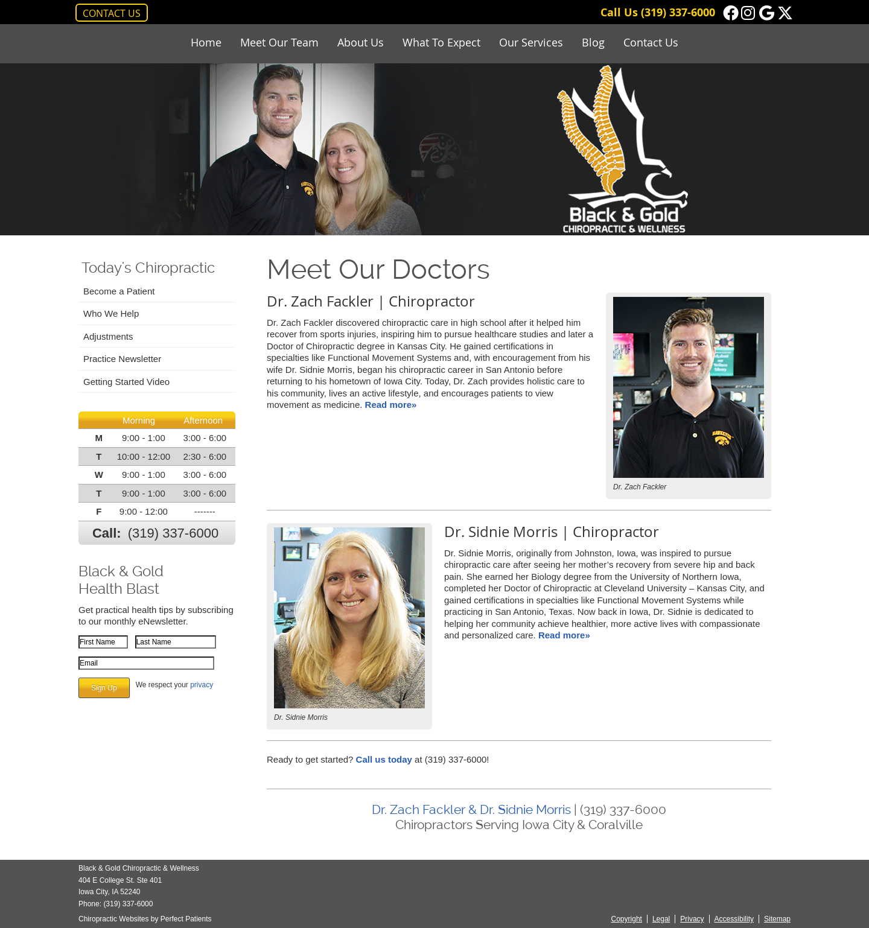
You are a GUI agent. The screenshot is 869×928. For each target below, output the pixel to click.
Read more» (391, 404)
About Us (360, 42)
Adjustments (108, 336)
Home (206, 42)
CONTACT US (112, 13)
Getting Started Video (126, 382)
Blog (593, 42)
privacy (201, 685)
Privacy (692, 919)
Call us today (384, 759)
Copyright (626, 919)
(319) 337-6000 (678, 12)
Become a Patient (118, 291)
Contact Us (650, 42)
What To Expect (441, 42)
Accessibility (734, 919)
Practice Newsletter (122, 359)
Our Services (531, 42)
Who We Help (111, 313)
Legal (661, 919)
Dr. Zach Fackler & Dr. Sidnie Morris (471, 809)
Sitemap (777, 919)
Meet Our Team (279, 42)
